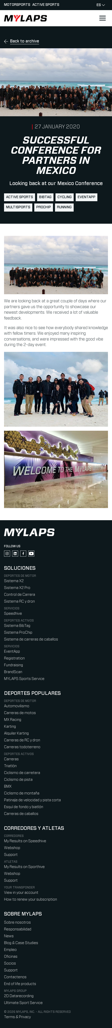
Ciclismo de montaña (21, 793)
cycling (65, 197)
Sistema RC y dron (19, 601)
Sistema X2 (14, 581)
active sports (19, 197)
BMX (8, 786)
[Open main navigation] (102, 18)
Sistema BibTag (17, 626)
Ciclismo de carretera (22, 773)
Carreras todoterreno (22, 747)
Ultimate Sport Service (23, 1003)
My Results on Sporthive (24, 867)
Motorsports (17, 5)
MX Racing (12, 720)
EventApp (86, 197)
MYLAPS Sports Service (24, 679)
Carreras (11, 759)
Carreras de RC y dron (22, 740)
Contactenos (15, 977)
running (64, 207)
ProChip (43, 207)
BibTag (45, 197)
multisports (18, 207)
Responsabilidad (17, 929)
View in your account (21, 893)
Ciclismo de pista (18, 780)
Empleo (10, 950)
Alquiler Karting (16, 733)
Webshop (12, 848)
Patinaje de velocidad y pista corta (32, 800)
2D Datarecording (19, 996)
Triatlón (10, 766)
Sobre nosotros (17, 922)
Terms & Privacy (17, 1017)
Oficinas (10, 956)
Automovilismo (16, 706)
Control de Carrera (19, 595)
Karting (10, 726)
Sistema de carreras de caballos (31, 639)
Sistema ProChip (18, 632)
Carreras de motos (20, 713)
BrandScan (13, 672)
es (101, 5)
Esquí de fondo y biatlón (23, 807)
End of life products (20, 984)
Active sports (45, 5)
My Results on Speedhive (25, 841)
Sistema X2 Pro (17, 588)
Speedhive (13, 613)
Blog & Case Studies (21, 943)
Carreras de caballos (21, 814)
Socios (10, 963)
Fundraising (13, 665)
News (9, 936)
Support (11, 855)
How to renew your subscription (30, 899)
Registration (14, 658)
